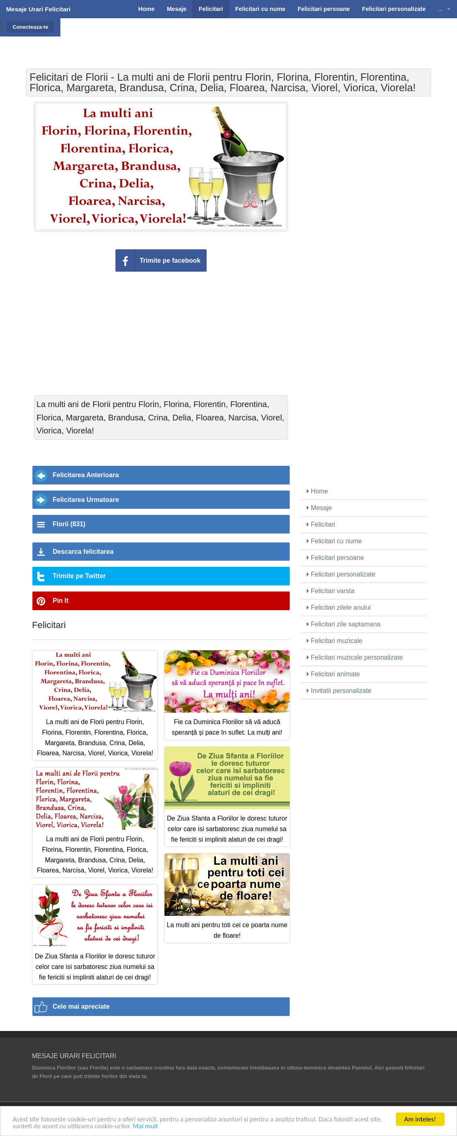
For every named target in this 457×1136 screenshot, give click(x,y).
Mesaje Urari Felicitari (38, 9)
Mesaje (319, 507)
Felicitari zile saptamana (343, 624)
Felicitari (321, 524)
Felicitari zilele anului (339, 607)
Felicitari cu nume (334, 541)
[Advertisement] (244, 38)
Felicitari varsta (330, 590)
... (440, 9)
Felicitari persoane (335, 557)
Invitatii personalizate (339, 690)
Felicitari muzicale (335, 640)
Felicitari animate (333, 674)
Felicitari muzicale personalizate (355, 657)
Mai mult (145, 1126)
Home (317, 491)
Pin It (60, 600)
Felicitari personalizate (341, 574)
